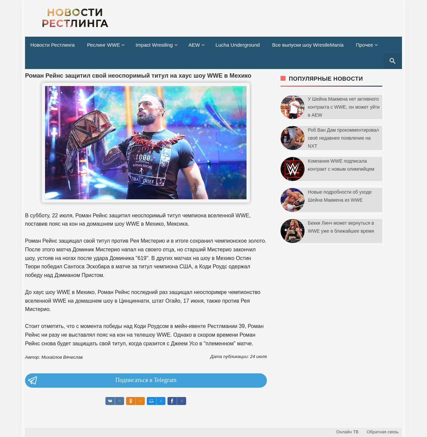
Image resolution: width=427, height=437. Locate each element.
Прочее (364, 45)
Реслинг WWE (103, 45)
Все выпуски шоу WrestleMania (308, 45)
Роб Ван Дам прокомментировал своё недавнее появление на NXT (343, 138)
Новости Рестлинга (52, 45)
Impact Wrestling (153, 45)
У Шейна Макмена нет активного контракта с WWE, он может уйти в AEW (344, 107)
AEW (194, 45)
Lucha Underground (238, 45)
